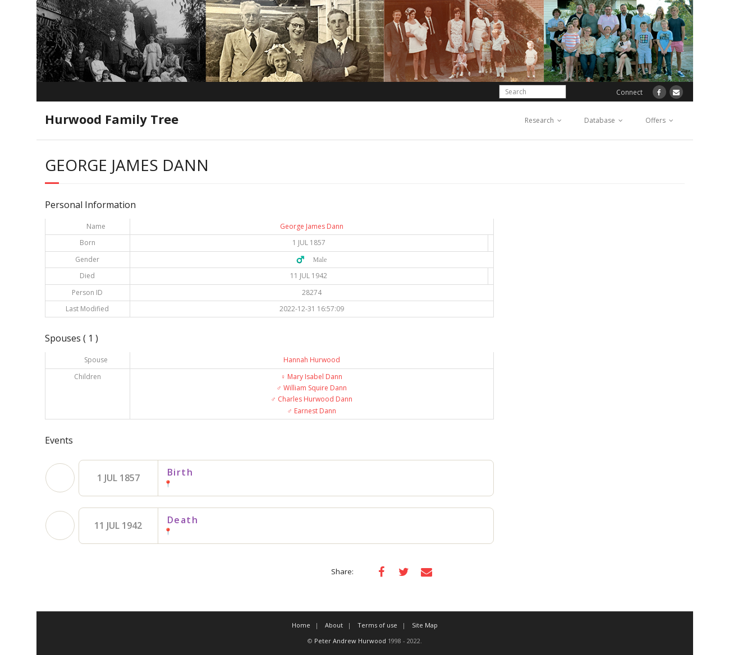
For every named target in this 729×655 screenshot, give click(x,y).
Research (539, 120)
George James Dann (311, 226)
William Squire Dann (312, 388)
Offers (655, 120)
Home (301, 625)
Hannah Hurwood (311, 360)
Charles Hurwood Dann (311, 399)
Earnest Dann (311, 411)
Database (599, 120)
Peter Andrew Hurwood (350, 640)
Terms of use (377, 625)
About (334, 625)
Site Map (425, 625)
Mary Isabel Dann (311, 376)
